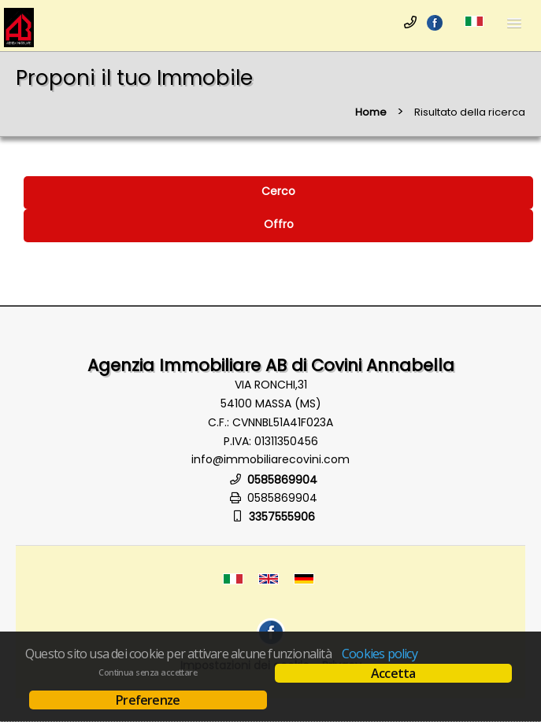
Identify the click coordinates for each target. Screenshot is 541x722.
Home (371, 112)
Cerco (278, 191)
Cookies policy (379, 653)
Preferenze (148, 700)
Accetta (393, 673)
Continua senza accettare (147, 672)
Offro (279, 224)
